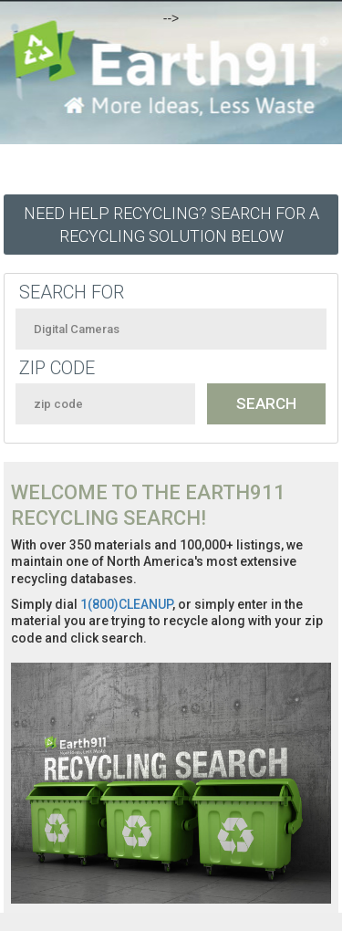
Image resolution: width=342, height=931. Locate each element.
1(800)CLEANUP (126, 604)
